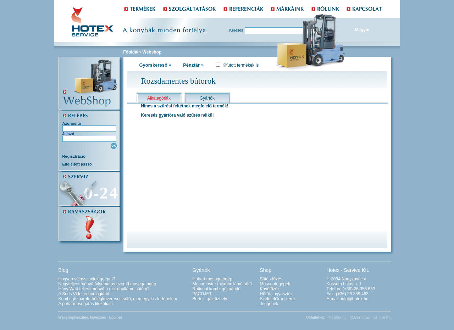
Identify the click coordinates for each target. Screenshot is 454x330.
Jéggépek (269, 303)
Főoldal (131, 52)
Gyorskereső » (155, 65)
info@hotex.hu (355, 298)
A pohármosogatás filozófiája (86, 303)
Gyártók (207, 98)
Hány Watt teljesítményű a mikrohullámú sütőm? (104, 288)
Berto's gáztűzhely (210, 298)
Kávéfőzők (270, 288)
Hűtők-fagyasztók (276, 293)
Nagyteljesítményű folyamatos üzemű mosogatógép (107, 283)
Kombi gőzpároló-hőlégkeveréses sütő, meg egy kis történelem (118, 298)
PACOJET (202, 293)
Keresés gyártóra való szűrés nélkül (177, 115)
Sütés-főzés (271, 278)
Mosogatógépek (275, 283)
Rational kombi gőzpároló (216, 288)
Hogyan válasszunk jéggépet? (87, 278)
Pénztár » (193, 65)
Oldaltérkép (316, 317)
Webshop (152, 52)
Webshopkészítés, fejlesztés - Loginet (90, 317)
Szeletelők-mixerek (278, 298)
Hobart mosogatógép (212, 278)
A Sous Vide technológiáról (84, 293)
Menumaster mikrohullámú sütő (222, 283)
